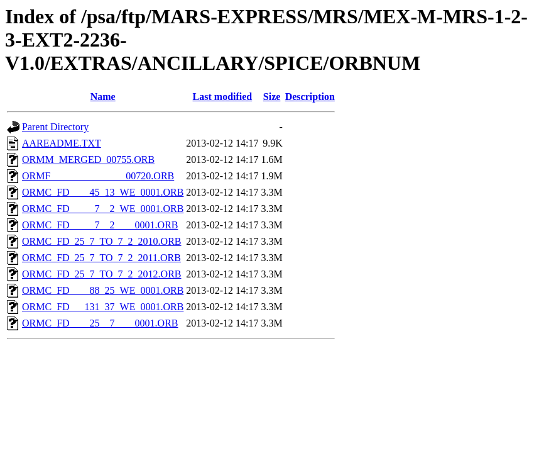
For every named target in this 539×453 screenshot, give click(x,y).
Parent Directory (55, 126)
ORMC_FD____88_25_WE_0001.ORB (102, 290)
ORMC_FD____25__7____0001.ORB (100, 323)
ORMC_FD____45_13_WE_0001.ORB (102, 192)
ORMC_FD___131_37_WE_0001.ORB (102, 306)
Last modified (223, 96)
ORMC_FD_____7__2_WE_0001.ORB (102, 208)
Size (272, 96)
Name (103, 96)
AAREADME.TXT (61, 143)
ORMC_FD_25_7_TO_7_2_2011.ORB (101, 257)
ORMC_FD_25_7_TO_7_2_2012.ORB (102, 274)
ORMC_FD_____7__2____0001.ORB (100, 225)
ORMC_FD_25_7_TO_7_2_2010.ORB (102, 241)
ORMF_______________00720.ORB (98, 176)
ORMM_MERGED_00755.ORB (88, 159)
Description (310, 96)
